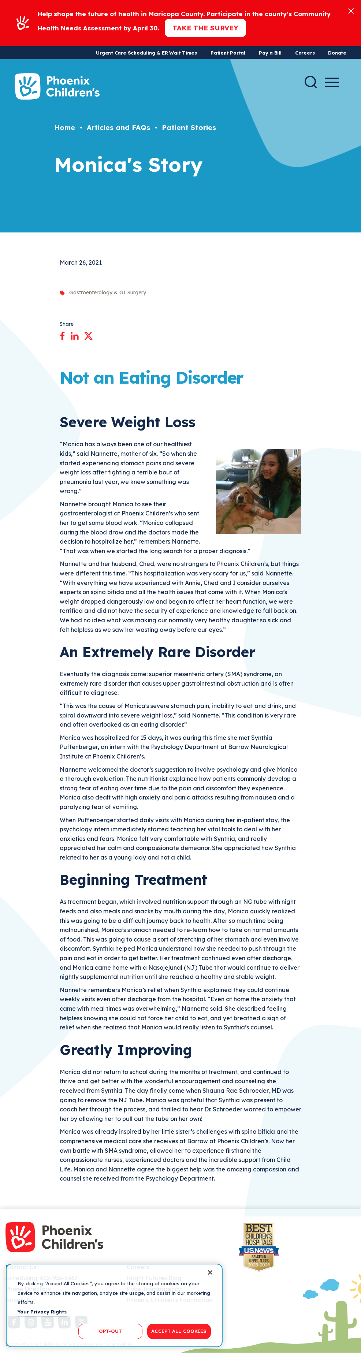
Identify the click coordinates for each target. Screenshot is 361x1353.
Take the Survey (205, 27)
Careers (305, 53)
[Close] (351, 10)
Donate (337, 53)
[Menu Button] (332, 82)
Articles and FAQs (118, 127)
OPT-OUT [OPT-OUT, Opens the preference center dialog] (110, 1331)
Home (64, 127)
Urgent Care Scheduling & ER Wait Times (146, 53)
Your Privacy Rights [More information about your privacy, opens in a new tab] (42, 1312)
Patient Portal (228, 53)
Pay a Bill (270, 53)
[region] (114, 1305)
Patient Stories (189, 127)
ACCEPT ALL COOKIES (178, 1331)
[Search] (310, 82)
